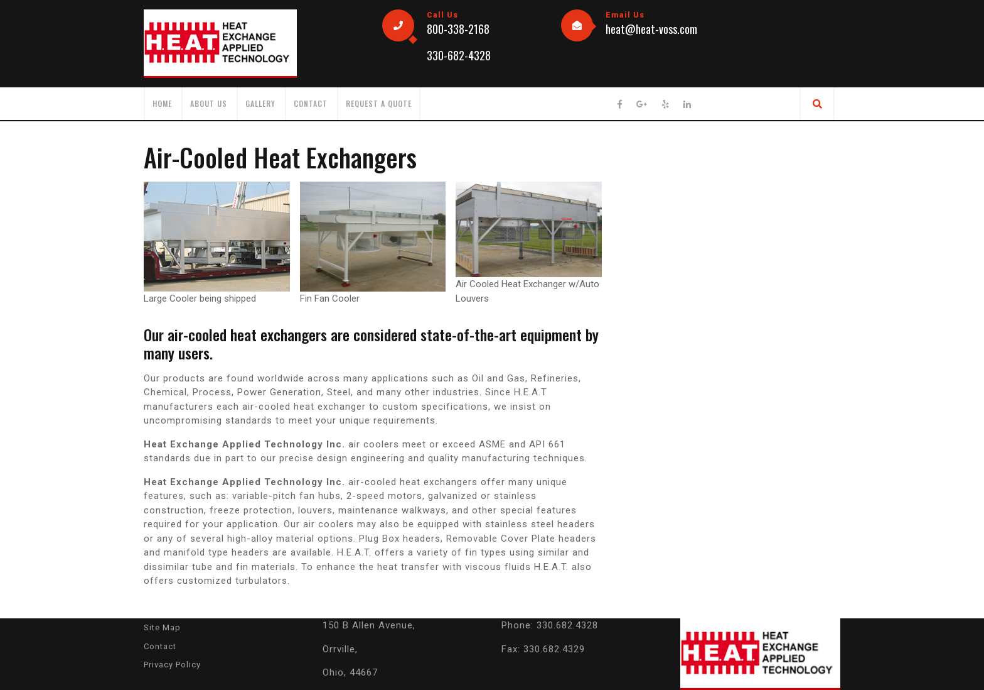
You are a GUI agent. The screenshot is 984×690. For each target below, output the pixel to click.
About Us (208, 103)
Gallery (260, 103)
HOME (162, 103)
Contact (311, 103)
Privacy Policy (172, 664)
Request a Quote (379, 103)
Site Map (162, 627)
